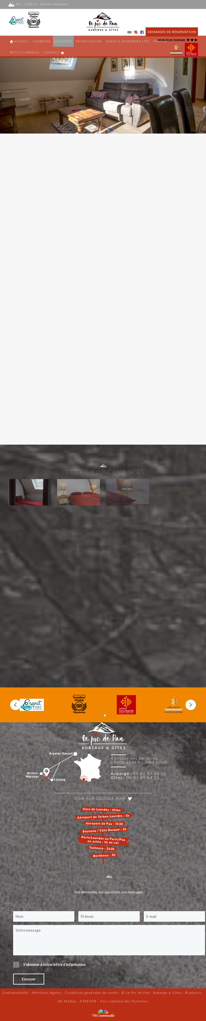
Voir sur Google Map (103, 869)
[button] (29, 563)
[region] (103, 85)
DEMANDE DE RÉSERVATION (172, 32)
